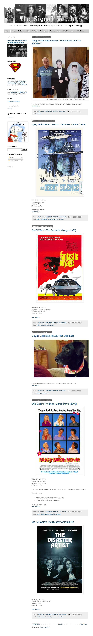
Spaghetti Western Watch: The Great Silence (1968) (58, 124)
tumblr (65, 31)
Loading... (10, 108)
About (14, 31)
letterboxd (80, 31)
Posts (11, 157)
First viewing (44, 219)
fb (40, 31)
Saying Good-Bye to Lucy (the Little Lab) (53, 336)
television (58, 514)
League (72, 31)
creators (43, 616)
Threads (52, 31)
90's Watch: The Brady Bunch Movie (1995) (54, 403)
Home (7, 31)
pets (47, 393)
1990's (42, 514)
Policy (20, 31)
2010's (38, 616)
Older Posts (83, 624)
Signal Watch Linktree (13, 101)
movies (49, 219)
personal (39, 113)
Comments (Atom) (45, 627)
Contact (27, 31)
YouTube (35, 31)
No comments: (63, 216)
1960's (38, 219)
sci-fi (53, 325)
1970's (38, 514)
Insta (45, 31)
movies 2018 (55, 219)
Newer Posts (36, 624)
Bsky (59, 31)
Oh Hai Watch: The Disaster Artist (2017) (53, 522)
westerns (61, 219)
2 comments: (62, 390)
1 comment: (62, 111)
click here (24, 84)
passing (39, 393)
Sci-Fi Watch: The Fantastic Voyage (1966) (54, 230)
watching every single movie (19, 92)
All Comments (13, 160)
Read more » (35, 106)
